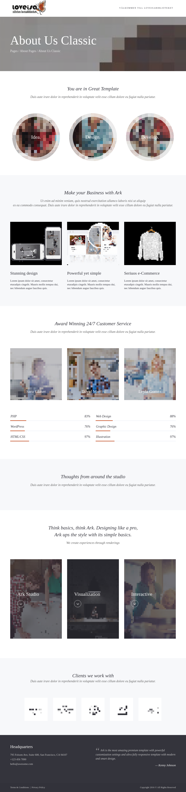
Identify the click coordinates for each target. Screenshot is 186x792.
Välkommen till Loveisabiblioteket (146, 8)
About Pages (28, 51)
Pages (14, 51)
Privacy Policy (38, 787)
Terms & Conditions (19, 787)
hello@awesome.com (21, 764)
